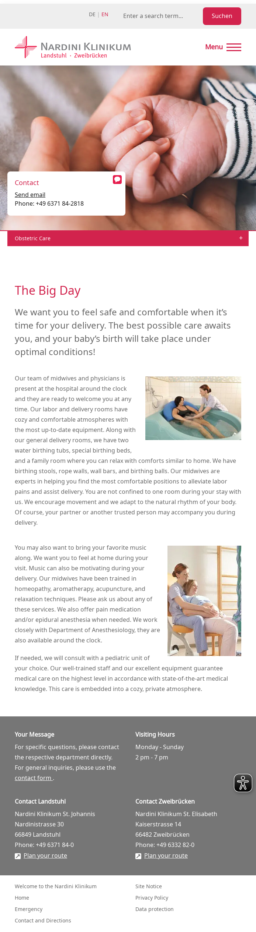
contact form (34, 778)
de (92, 14)
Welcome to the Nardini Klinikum (56, 886)
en (104, 14)
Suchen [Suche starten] (222, 16)
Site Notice (148, 886)
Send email (30, 195)
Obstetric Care (33, 238)
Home (22, 898)
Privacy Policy (151, 898)
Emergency (28, 909)
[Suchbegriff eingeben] (161, 16)
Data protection (154, 909)
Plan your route (45, 856)
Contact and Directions (43, 921)
